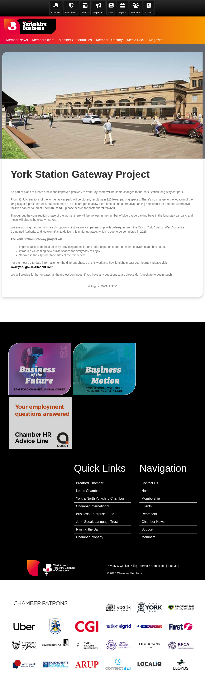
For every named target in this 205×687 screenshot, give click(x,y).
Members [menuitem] (149, 537)
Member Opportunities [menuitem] (75, 40)
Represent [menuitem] (149, 514)
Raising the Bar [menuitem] (87, 529)
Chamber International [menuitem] (92, 506)
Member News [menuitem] (17, 40)
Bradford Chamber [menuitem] (90, 483)
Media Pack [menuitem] (136, 40)
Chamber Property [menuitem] (89, 537)
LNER (113, 290)
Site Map (173, 565)
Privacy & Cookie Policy (122, 565)
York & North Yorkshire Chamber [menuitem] (100, 498)
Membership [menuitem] (151, 498)
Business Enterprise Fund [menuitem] (95, 514)
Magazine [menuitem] (156, 40)
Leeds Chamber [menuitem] (88, 491)
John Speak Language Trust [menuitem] (97, 521)
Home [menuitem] (146, 491)
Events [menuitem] (147, 506)
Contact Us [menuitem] (150, 483)
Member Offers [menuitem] (43, 40)
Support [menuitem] (147, 529)
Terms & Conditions (152, 565)
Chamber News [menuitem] (153, 521)
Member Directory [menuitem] (109, 40)
